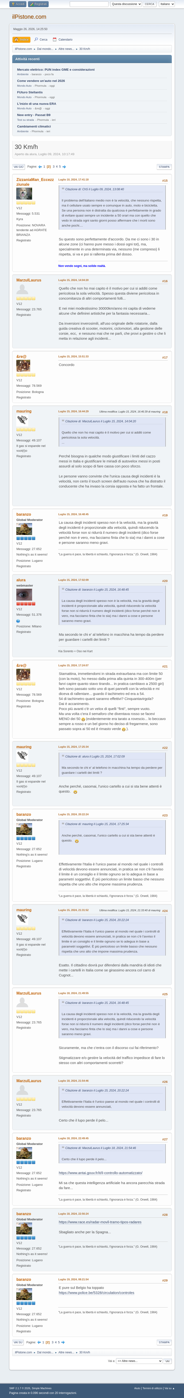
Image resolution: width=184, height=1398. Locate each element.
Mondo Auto (24, 85)
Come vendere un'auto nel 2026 (41, 81)
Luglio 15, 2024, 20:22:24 (73, 814)
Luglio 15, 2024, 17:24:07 (73, 665)
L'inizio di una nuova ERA (36, 104)
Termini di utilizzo (152, 1388)
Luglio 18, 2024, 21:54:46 (73, 1080)
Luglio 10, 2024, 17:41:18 (73, 179)
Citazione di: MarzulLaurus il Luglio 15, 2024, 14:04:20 (100, 421)
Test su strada (25, 119)
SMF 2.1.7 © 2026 (19, 1388)
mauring (23, 411)
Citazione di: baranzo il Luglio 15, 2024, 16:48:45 (97, 589)
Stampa (164, 166)
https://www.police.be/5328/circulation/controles (96, 1293)
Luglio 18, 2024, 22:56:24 (73, 1213)
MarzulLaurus (28, 280)
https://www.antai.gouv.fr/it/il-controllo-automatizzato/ (100, 1173)
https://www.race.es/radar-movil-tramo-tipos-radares (100, 1222)
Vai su (18, 1342)
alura (20, 580)
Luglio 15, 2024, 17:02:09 (73, 579)
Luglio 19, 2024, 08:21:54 (73, 1279)
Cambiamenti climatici (34, 126)
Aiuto (137, 1388)
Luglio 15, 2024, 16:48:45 (73, 514)
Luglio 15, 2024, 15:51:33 (73, 356)
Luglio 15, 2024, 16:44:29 (73, 411)
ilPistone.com (29, 16)
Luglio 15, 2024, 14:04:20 (73, 280)
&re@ (21, 357)
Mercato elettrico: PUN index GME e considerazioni (56, 69)
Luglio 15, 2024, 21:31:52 (73, 910)
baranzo (23, 514)
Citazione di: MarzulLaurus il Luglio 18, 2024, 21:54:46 (100, 1148)
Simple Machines (42, 1388)
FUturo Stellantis (30, 92)
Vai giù (18, 166)
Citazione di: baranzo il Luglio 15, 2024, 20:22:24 (97, 920)
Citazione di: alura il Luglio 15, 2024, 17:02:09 (95, 756)
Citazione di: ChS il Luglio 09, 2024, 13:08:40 (94, 189)
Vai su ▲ (170, 1388)
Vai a (111, 1361)
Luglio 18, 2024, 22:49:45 (73, 1138)
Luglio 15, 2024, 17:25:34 (73, 746)
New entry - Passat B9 (33, 115)
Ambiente (23, 74)
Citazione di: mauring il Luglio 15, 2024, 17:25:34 (97, 824)
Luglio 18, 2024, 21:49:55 (73, 993)
